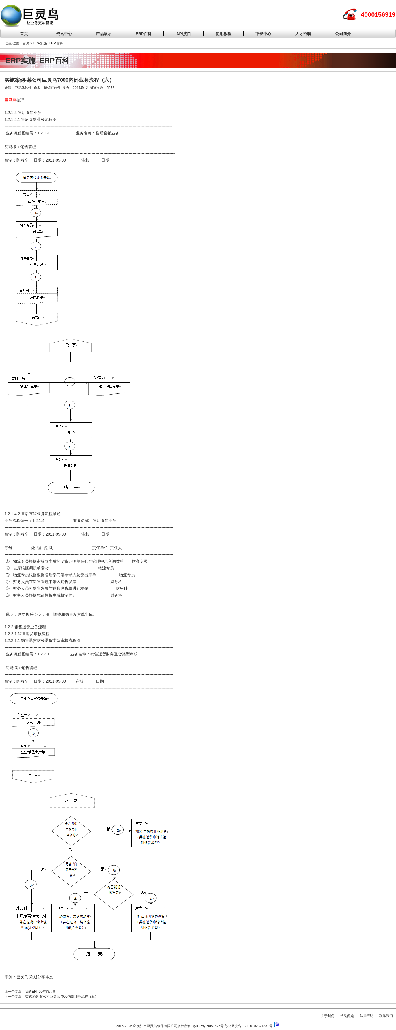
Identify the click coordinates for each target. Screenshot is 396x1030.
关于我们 (327, 1016)
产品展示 (104, 33)
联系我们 (386, 1016)
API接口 (183, 33)
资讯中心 (64, 33)
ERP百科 (144, 33)
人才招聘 (303, 33)
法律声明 (366, 1016)
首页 (24, 33)
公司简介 (343, 33)
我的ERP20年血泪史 (40, 992)
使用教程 (223, 33)
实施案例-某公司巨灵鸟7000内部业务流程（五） (61, 997)
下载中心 (263, 33)
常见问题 (347, 1016)
